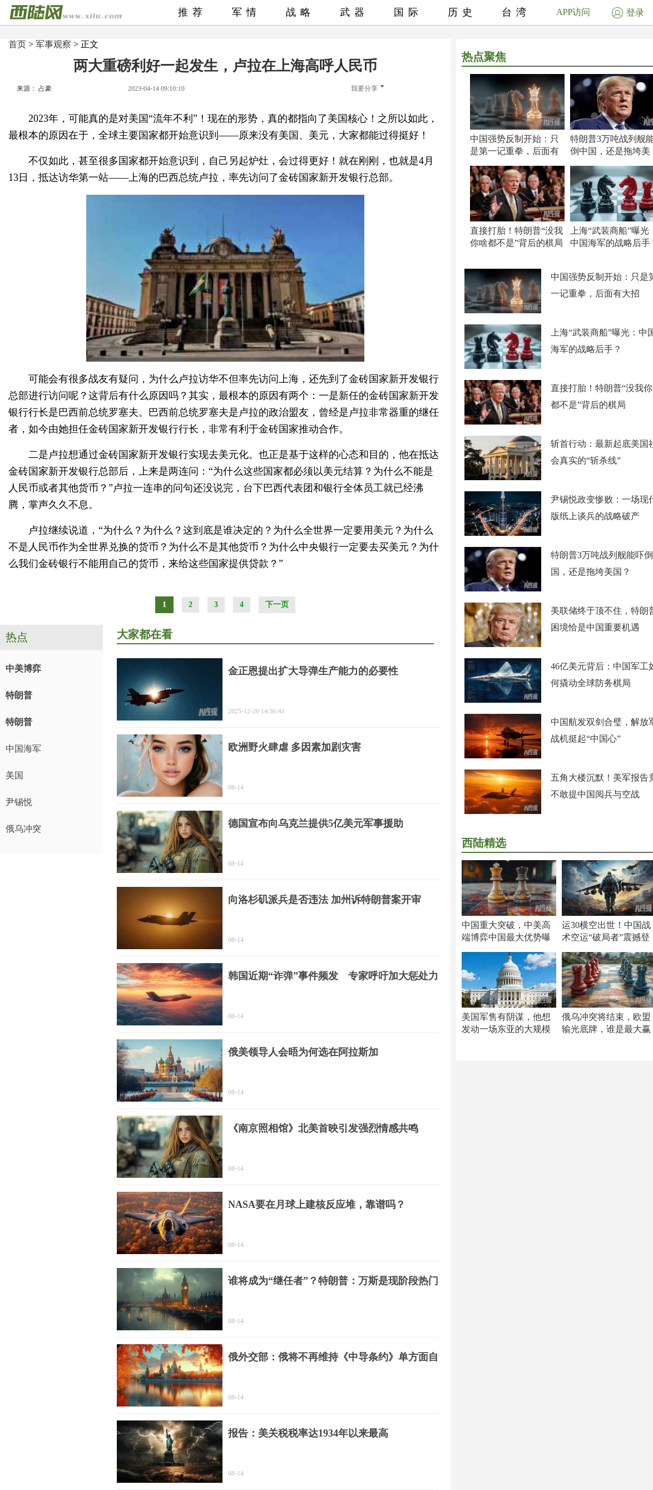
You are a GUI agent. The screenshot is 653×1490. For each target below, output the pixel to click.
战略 (300, 12)
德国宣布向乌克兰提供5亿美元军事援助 (315, 823)
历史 (462, 12)
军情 (246, 12)
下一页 (277, 604)
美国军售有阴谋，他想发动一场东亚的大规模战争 (506, 1029)
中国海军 (23, 748)
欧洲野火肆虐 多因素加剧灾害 (294, 747)
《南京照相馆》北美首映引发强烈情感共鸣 (323, 1128)
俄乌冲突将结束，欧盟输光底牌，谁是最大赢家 (606, 1029)
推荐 (192, 12)
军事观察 (53, 44)
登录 (628, 12)
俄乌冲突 (23, 828)
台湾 (516, 12)
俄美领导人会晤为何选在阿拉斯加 (303, 1052)
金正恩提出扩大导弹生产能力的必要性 (313, 671)
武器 (354, 12)
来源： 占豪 (34, 88)
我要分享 (367, 88)
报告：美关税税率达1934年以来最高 (308, 1433)
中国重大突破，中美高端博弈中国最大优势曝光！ (506, 937)
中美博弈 (23, 668)
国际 (408, 12)
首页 (17, 44)
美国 (14, 775)
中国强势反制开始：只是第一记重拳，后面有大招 (514, 151)
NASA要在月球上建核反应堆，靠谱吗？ (316, 1204)
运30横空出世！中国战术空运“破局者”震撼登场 (606, 937)
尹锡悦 (19, 802)
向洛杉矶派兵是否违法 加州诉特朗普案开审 (324, 899)
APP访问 (573, 12)
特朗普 (19, 695)
